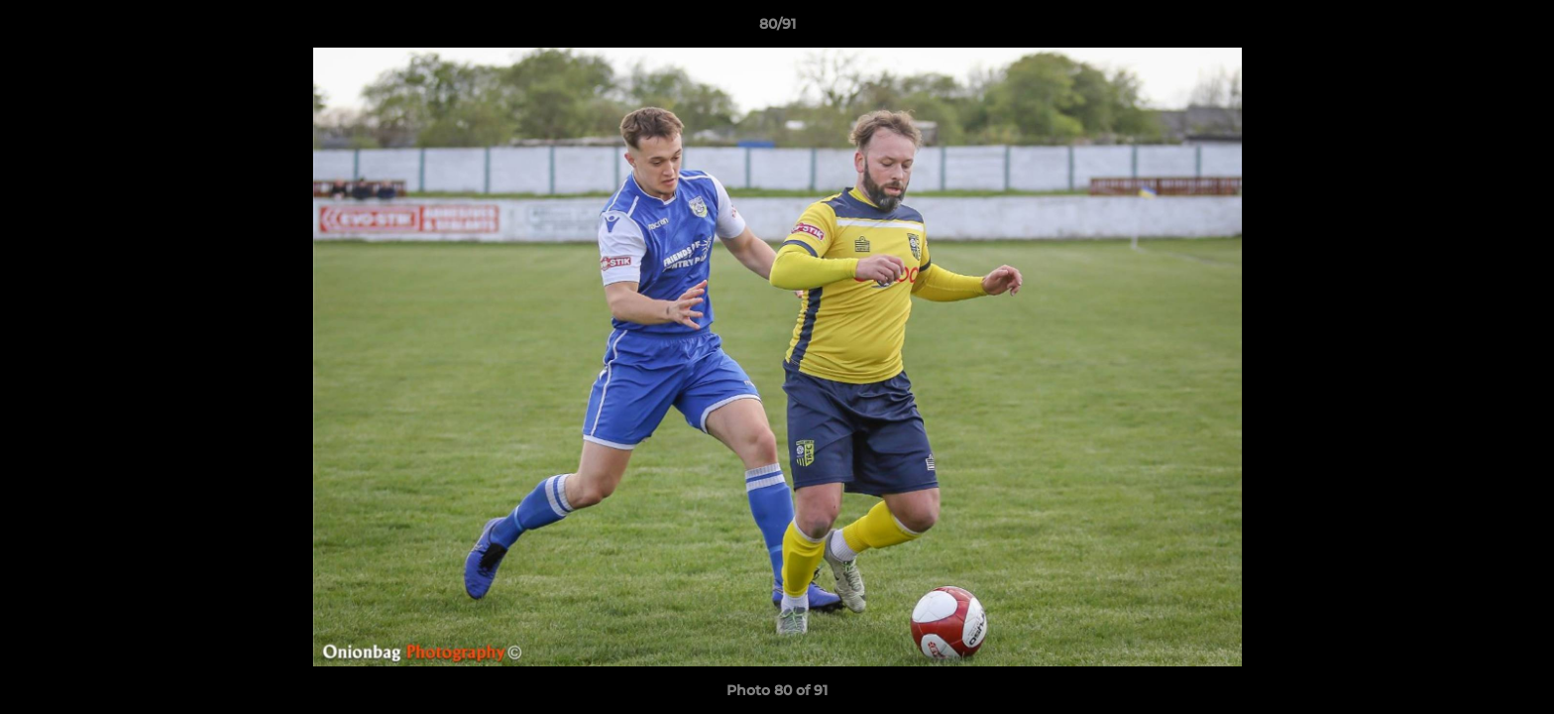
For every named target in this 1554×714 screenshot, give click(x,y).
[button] (1518, 29)
